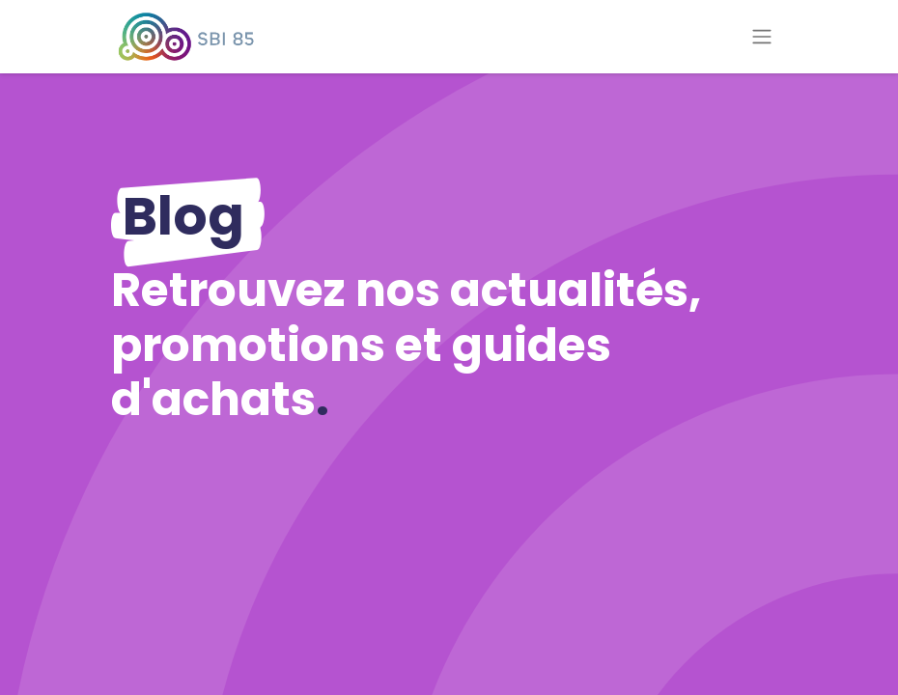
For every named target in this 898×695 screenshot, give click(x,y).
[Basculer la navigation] (762, 37)
